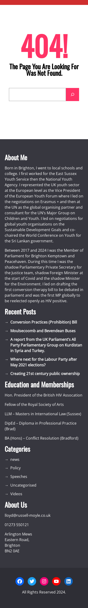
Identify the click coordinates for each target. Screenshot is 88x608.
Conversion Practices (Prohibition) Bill (43, 322)
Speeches (18, 476)
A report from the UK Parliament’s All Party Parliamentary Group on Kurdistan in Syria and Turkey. (46, 345)
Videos (16, 493)
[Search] (72, 94)
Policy (15, 467)
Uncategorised (23, 485)
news (14, 459)
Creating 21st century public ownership (45, 373)
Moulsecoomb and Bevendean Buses (43, 330)
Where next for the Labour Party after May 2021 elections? (43, 362)
